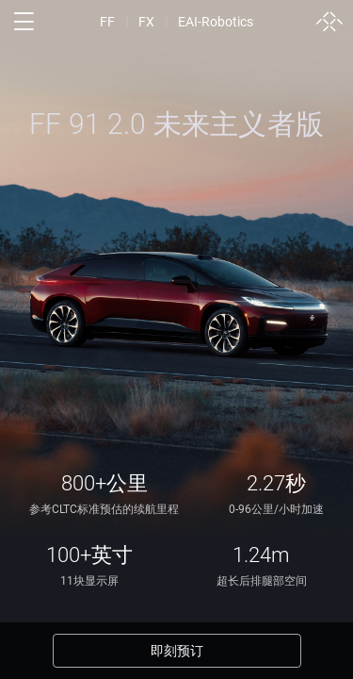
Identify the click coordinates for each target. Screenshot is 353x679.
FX (146, 21)
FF (107, 21)
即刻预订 (177, 650)
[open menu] (23, 22)
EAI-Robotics (215, 21)
